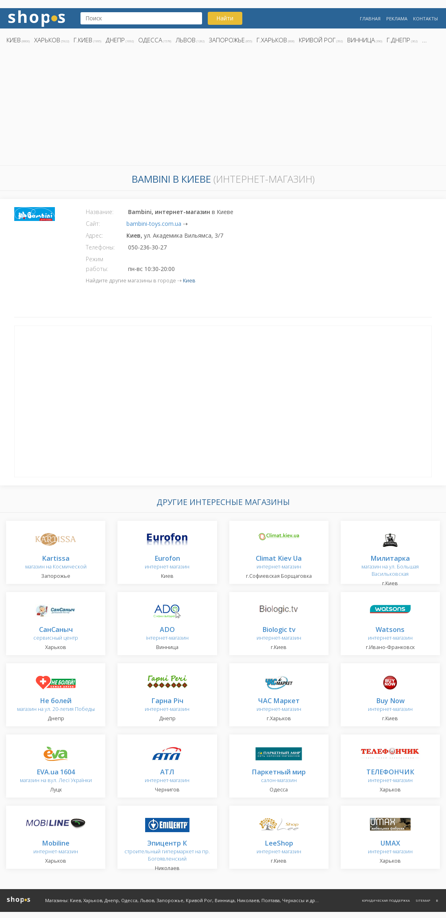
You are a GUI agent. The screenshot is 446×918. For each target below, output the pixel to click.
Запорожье (227, 40)
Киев (14, 40)
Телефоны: (100, 247)
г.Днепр (398, 40)
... (424, 40)
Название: (99, 212)
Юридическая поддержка (386, 900)
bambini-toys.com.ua (153, 223)
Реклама (396, 18)
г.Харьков (272, 40)
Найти (224, 18)
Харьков (47, 40)
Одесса (150, 40)
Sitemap (423, 900)
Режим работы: (97, 264)
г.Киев (83, 40)
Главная (370, 18)
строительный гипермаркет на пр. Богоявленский (167, 851)
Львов (186, 40)
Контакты (425, 18)
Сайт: (93, 223)
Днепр (115, 40)
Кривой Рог (317, 40)
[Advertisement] (223, 107)
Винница (361, 40)
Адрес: (94, 235)
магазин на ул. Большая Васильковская (390, 566)
